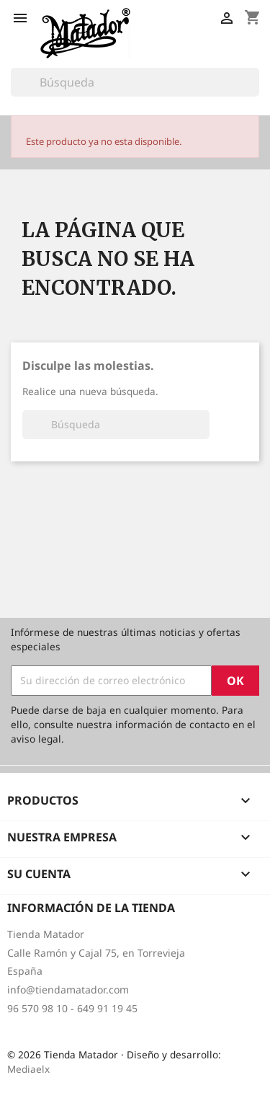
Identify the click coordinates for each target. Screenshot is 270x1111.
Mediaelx (28, 1069)
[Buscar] (135, 82)
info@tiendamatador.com (68, 989)
